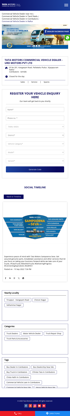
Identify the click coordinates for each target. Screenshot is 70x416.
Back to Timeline (13, 196)
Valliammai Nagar (14, 305)
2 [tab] (33, 45)
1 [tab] (31, 45)
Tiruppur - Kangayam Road (18, 300)
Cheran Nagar (40, 300)
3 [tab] (36, 45)
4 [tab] (38, 45)
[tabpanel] (35, 36)
